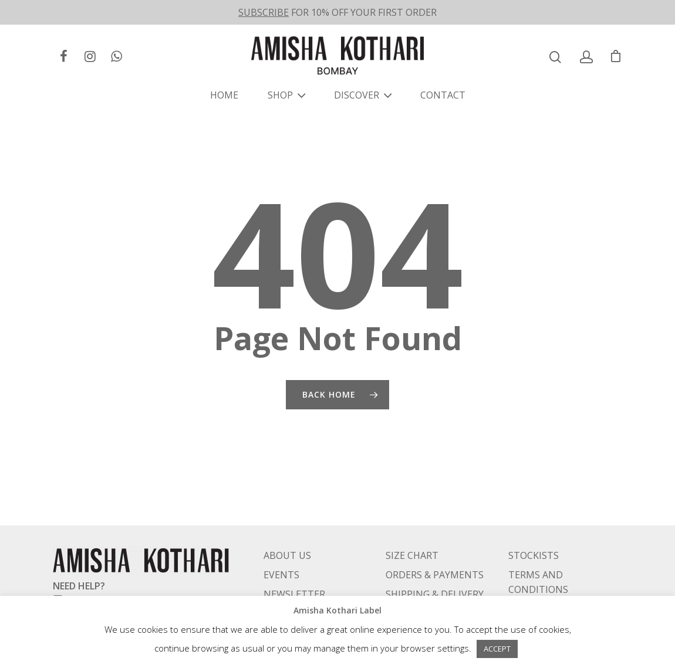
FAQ (272, 583)
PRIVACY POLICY (544, 578)
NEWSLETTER (294, 564)
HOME (224, 95)
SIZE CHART (412, 525)
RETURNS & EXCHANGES (440, 583)
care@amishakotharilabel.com (131, 570)
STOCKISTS (533, 525)
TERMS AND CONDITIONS (538, 552)
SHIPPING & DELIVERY (435, 564)
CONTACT (442, 95)
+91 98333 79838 (102, 585)
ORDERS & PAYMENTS (435, 544)
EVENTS (281, 544)
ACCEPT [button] (497, 648)
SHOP (285, 95)
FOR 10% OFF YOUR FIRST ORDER (337, 12)
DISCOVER (361, 95)
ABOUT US (287, 525)
